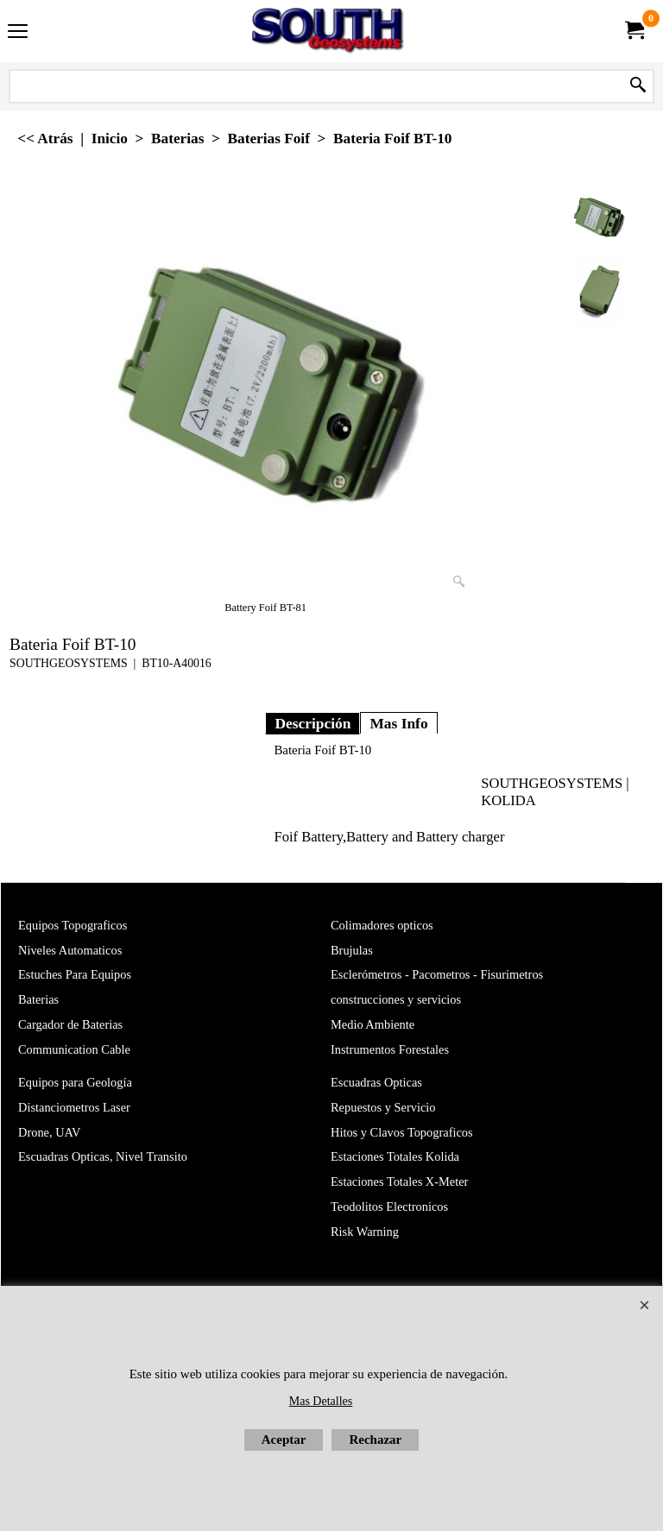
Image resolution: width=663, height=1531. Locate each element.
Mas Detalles (320, 1401)
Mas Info (398, 723)
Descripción (312, 723)
